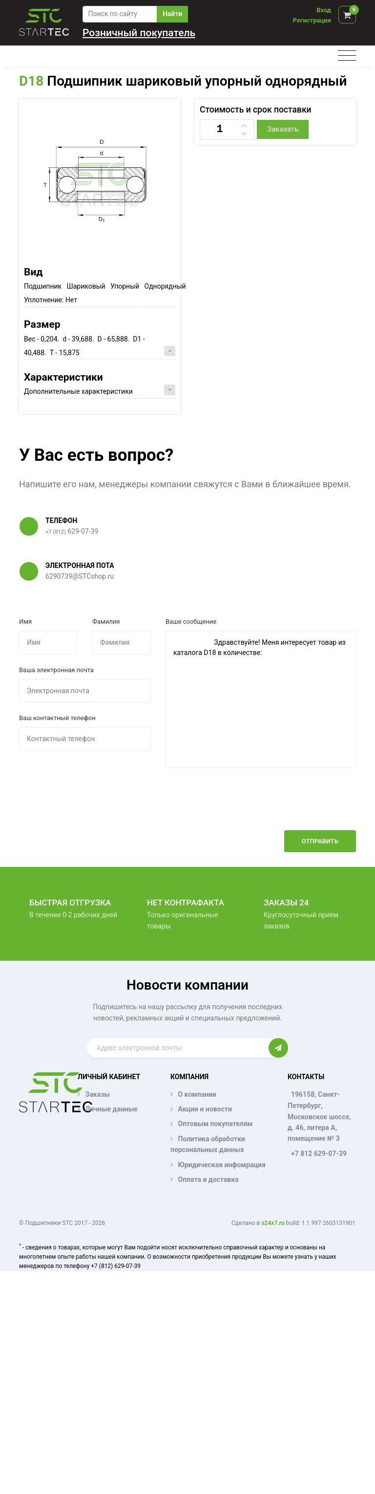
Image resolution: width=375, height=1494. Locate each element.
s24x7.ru (272, 1223)
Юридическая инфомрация (221, 1165)
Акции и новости (204, 1109)
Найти (172, 14)
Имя (25, 621)
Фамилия (106, 621)
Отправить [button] (320, 841)
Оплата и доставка (208, 1179)
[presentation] (282, 806)
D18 (31, 81)
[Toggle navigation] (347, 56)
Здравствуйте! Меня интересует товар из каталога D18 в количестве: (261, 699)
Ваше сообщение (191, 621)
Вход (323, 10)
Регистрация (312, 20)
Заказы (97, 1094)
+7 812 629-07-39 (319, 1153)
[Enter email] (178, 1048)
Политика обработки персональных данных (207, 1144)
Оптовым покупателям (215, 1124)
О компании (197, 1094)
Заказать (282, 129)
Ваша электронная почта (56, 670)
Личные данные (111, 1109)
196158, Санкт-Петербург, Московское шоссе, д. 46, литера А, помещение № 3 (319, 1116)
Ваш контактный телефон (57, 718)
